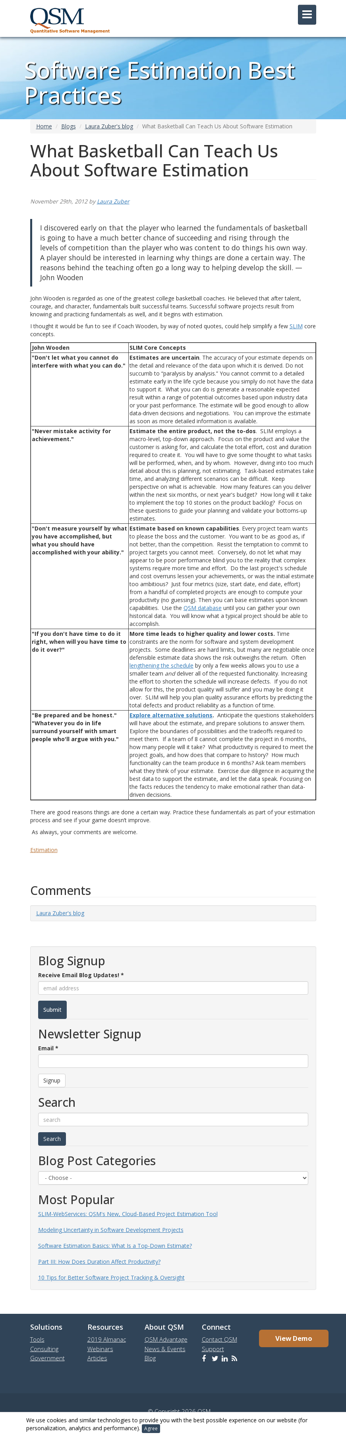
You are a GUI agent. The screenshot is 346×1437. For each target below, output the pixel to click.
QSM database (203, 608)
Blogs (68, 126)
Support (213, 1349)
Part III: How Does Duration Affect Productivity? (99, 1261)
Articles (97, 1358)
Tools (37, 1339)
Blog (150, 1358)
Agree (151, 1428)
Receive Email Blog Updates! (81, 975)
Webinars (100, 1349)
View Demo (293, 1338)
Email (48, 1048)
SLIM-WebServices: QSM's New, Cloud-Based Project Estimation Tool (128, 1214)
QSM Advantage (166, 1339)
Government (47, 1358)
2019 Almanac (106, 1339)
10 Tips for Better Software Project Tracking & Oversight (111, 1277)
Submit (52, 1009)
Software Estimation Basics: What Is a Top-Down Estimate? (115, 1245)
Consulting (44, 1349)
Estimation (44, 850)
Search (52, 1139)
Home (44, 126)
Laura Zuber (113, 201)
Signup (51, 1080)
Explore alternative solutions (171, 715)
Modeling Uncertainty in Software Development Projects (111, 1230)
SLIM (296, 326)
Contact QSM (219, 1339)
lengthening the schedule (161, 665)
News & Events (165, 1349)
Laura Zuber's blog (109, 126)
